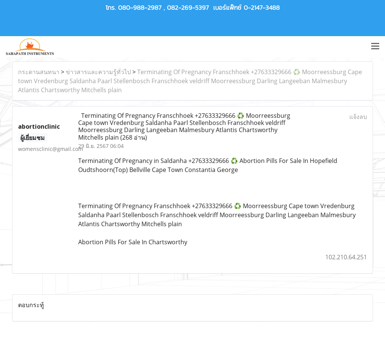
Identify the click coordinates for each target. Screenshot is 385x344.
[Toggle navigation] (375, 46)
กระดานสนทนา (38, 72)
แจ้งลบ (358, 117)
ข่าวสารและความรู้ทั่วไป (98, 72)
